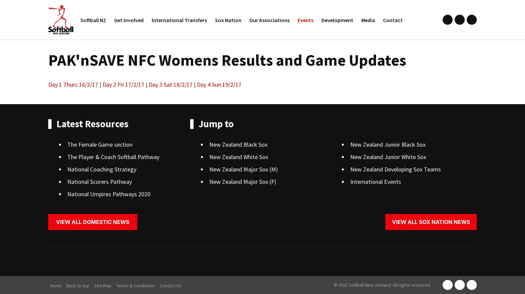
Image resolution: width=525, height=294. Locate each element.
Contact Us (170, 286)
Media (368, 20)
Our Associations (269, 20)
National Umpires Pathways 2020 (108, 194)
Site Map (102, 286)
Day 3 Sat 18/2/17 (171, 84)
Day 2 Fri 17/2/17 (123, 84)
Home (56, 286)
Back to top (77, 286)
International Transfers (179, 20)
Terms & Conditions (135, 286)
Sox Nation (228, 20)
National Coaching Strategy (101, 169)
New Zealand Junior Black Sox (388, 144)
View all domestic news (93, 222)
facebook (448, 20)
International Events (375, 182)
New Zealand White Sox (238, 157)
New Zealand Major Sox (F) (242, 182)
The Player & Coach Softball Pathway (113, 157)
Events (305, 20)
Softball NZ (93, 20)
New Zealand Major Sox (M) (243, 169)
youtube (472, 20)
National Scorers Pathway (99, 182)
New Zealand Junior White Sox (388, 157)
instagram (460, 20)
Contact (393, 20)
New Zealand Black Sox (238, 144)
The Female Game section (100, 144)
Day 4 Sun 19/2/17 (219, 84)
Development (337, 20)
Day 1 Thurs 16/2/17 (73, 84)
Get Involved (129, 20)
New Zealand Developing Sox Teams (395, 169)
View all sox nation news (431, 222)
